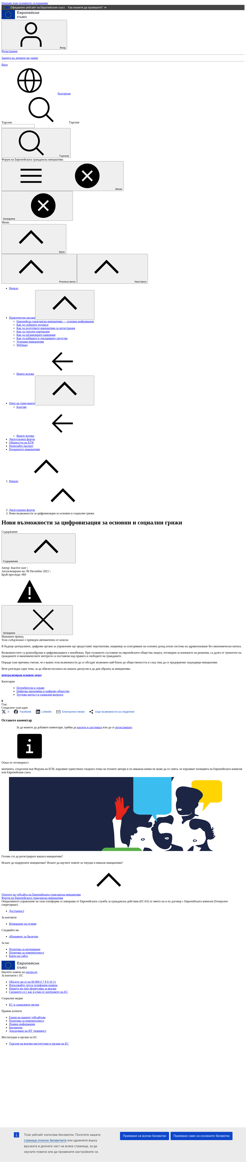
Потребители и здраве (30, 687)
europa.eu (31, 972)
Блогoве (21, 407)
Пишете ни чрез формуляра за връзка (32, 988)
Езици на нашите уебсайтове (27, 1017)
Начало (13, 288)
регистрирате (123, 727)
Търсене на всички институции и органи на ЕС (39, 1043)
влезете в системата (89, 727)
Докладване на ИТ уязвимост (27, 1030)
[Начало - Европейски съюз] (20, 18)
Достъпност (16, 911)
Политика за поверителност (26, 952)
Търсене (6, 122)
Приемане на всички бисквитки (144, 1135)
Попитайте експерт (21, 445)
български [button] (36, 93)
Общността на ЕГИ (21, 442)
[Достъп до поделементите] (64, 305)
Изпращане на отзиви (22, 923)
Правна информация (22, 1024)
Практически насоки (22, 317)
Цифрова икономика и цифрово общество (42, 691)
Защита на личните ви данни (19, 58)
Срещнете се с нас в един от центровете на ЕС (38, 991)
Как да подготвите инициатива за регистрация (45, 328)
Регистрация (9, 51)
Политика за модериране (24, 949)
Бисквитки (15, 1027)
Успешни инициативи (30, 341)
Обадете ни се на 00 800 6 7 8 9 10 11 (32, 981)
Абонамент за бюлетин (23, 936)
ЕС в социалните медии (24, 1004)
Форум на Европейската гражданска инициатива (32, 897)
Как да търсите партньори (32, 331)
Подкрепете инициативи (24, 449)
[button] (6, 711)
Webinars (22, 345)
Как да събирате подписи (32, 324)
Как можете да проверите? (87, 7)
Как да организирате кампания (35, 334)
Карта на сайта (18, 956)
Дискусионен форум (22, 439)
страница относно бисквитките (45, 1140)
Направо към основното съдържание (24, 3)
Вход (34, 34)
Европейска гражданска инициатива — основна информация (55, 321)
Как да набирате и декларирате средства (41, 338)
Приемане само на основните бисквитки (202, 1135)
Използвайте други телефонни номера (33, 985)
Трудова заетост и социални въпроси (39, 694)
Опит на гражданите (22, 403)
